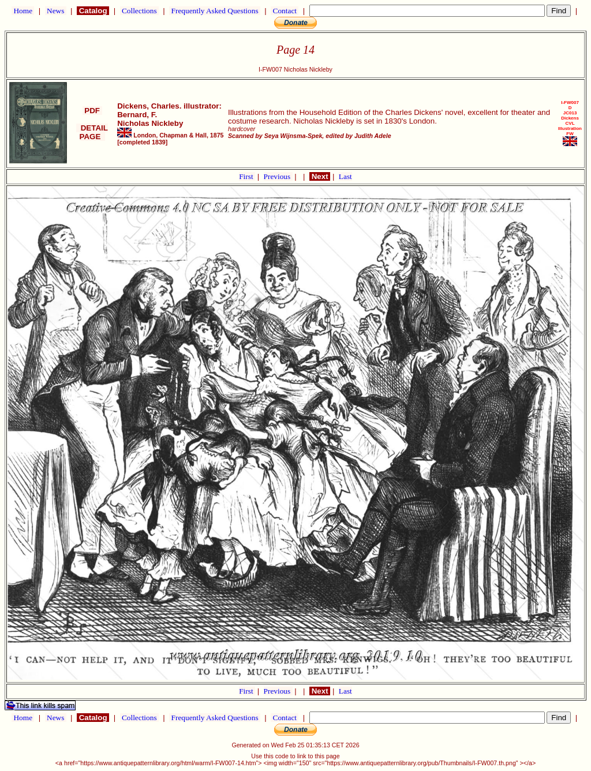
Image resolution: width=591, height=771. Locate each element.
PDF (92, 110)
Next (319, 176)
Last (345, 176)
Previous (278, 176)
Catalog (93, 10)
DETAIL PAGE (92, 132)
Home (23, 10)
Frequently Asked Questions (214, 10)
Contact (284, 10)
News (55, 10)
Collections (139, 10)
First (247, 176)
